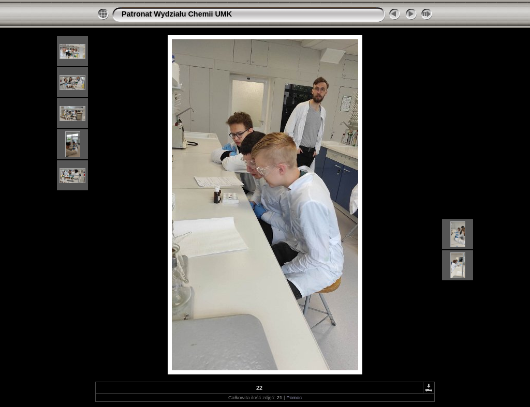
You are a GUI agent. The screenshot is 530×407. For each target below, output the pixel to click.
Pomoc (294, 397)
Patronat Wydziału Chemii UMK (177, 14)
